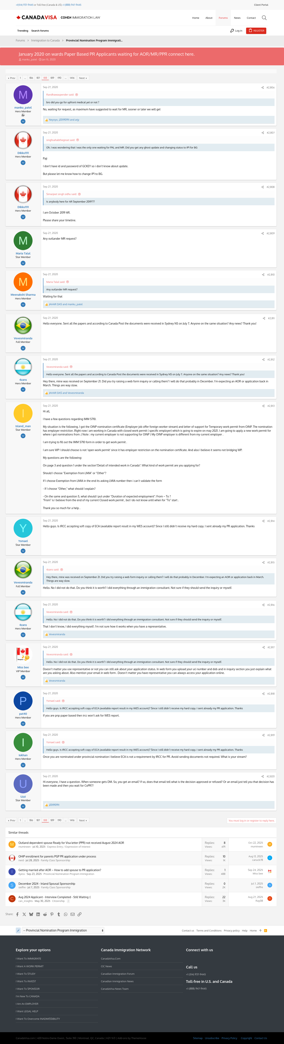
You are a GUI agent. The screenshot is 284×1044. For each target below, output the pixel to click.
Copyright (246, 1038)
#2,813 (270, 405)
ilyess (22, 873)
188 (46, 77)
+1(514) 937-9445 (24, 4)
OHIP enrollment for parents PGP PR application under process (58, 856)
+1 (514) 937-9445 (196, 974)
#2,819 (270, 735)
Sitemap (198, 1038)
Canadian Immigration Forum (118, 973)
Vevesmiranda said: (58, 366)
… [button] (25, 77)
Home (253, 930)
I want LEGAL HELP (27, 1011)
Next (82, 78)
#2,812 (270, 359)
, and (64, 119)
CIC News (106, 966)
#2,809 (270, 233)
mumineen (25, 846)
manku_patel (29, 59)
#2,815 (270, 562)
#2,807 (270, 132)
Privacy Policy (229, 1038)
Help (245, 930)
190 (60, 77)
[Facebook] (188, 958)
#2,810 (270, 274)
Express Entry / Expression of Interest (69, 846)
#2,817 (270, 647)
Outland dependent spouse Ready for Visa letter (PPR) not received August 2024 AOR (71, 842)
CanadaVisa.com (111, 958)
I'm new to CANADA (27, 996)
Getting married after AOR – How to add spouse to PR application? (60, 870)
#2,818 (270, 693)
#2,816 (270, 604)
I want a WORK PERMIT (30, 966)
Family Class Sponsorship (56, 860)
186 (32, 77)
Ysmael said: (54, 700)
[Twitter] (209, 958)
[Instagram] (195, 958)
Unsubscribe (212, 1038)
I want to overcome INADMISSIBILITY (38, 1018)
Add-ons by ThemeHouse (132, 1038)
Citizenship (59, 900)
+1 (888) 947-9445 (71, 4)
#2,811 (271, 318)
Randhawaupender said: (61, 94)
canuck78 (257, 859)
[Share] (262, 87)
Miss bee (257, 873)
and (66, 304)
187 (38, 77)
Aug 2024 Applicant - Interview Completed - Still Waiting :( (55, 897)
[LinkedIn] (202, 958)
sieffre (22, 887)
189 (53, 77)
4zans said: (53, 569)
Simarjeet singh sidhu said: (62, 194)
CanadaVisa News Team (115, 988)
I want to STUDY (25, 973)
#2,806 (270, 87)
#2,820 (270, 776)
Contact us (188, 930)
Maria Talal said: (56, 281)
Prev (13, 78)
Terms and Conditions (209, 930)
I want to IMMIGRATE (28, 958)
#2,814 (270, 520)
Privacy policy (232, 930)
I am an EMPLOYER (27, 1003)
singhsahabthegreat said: (61, 140)
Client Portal (261, 4)
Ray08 (259, 900)
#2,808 (270, 187)
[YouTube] (216, 958)
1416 (72, 77)
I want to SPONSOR (28, 988)
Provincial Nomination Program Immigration (69, 873)
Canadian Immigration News (117, 981)
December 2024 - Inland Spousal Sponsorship (47, 883)
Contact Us (260, 1038)
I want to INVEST (26, 981)
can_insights (26, 900)
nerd (21, 860)
